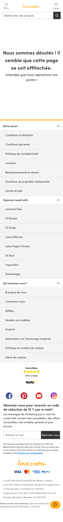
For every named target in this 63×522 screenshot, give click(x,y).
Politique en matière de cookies (24, 348)
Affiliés (9, 311)
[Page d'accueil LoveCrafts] (31, 462)
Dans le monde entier (40, 503)
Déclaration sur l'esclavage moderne (28, 338)
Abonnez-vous (50, 435)
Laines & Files (13, 209)
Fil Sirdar (10, 227)
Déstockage (12, 274)
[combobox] (28, 15)
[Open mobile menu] (6, 6)
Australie (35, 506)
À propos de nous (16, 292)
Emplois (10, 329)
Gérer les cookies (15, 357)
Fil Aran (10, 255)
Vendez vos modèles (17, 320)
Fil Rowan (11, 218)
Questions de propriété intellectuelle (27, 181)
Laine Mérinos (14, 237)
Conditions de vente (17, 144)
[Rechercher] (57, 15)
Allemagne (24, 506)
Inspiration (11, 264)
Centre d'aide (13, 191)
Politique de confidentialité (21, 153)
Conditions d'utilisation (19, 135)
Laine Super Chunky (17, 246)
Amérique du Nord (8, 506)
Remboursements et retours (22, 172)
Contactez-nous (15, 301)
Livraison (10, 163)
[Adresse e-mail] (22, 435)
